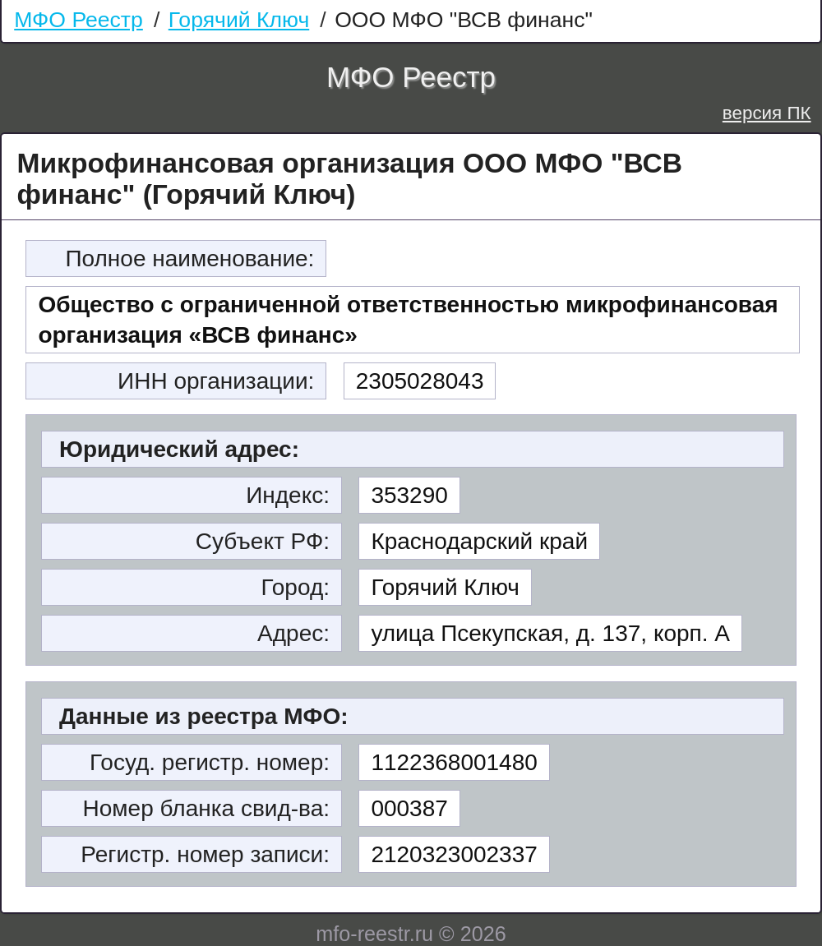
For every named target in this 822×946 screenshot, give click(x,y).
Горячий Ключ (239, 19)
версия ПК (767, 113)
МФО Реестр (78, 19)
